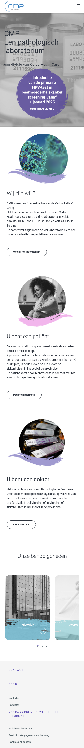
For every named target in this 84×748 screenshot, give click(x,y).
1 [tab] (37, 646)
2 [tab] (42, 646)
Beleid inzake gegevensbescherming (29, 735)
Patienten (14, 705)
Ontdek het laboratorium (26, 251)
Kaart (14, 683)
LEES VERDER (21, 524)
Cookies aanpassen (20, 742)
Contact (16, 669)
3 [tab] (46, 646)
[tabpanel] (27, 606)
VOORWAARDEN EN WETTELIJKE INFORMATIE (34, 714)
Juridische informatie (20, 728)
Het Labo (14, 698)
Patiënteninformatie (24, 394)
